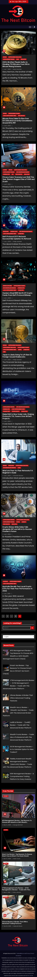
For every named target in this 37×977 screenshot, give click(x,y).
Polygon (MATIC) (15, 411)
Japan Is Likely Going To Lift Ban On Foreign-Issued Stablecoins (17, 356)
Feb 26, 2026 (7, 926)
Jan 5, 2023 (7, 184)
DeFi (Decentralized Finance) (23, 172)
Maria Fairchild (16, 69)
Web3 (4, 351)
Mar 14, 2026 (7, 825)
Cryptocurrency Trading (8, 59)
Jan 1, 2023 (7, 593)
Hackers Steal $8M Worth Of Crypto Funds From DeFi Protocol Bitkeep (17, 294)
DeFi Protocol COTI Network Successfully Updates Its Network (16, 237)
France (18, 522)
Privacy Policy (30, 953)
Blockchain (5, 231)
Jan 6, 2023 (7, 125)
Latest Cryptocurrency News (9, 115)
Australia (5, 581)
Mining (19, 349)
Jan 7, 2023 (7, 69)
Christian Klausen (17, 475)
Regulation (23, 59)
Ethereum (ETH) (6, 174)
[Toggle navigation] (30, 27)
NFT (12, 174)
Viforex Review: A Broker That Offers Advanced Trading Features (15, 922)
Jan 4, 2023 (7, 241)
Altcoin (5, 169)
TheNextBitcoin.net (21, 953)
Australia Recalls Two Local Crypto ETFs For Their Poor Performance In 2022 (17, 588)
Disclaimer (18, 955)
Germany (24, 522)
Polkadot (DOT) (6, 411)
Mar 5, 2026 (7, 892)
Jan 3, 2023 (7, 360)
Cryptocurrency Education (22, 465)
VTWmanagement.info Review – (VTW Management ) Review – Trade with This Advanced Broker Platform (16, 889)
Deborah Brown (17, 926)
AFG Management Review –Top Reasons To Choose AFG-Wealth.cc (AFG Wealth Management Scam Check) (17, 822)
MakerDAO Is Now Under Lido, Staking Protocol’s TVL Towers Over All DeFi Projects (18, 416)
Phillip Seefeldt (17, 241)
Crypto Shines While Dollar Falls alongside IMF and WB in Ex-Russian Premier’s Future (17, 529)
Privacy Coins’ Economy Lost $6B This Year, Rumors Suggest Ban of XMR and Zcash (18, 179)
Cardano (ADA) (14, 231)
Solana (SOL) (24, 411)
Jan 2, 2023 (7, 475)
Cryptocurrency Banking (8, 519)
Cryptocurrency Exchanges (15, 345)
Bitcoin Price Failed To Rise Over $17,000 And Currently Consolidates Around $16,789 (17, 120)
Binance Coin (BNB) (7, 285)
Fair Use (29, 975)
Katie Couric (16, 858)
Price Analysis (21, 115)
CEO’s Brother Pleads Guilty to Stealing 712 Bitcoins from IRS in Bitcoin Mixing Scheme (16, 64)
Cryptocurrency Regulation (15, 57)
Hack (18, 59)
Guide (19, 467)
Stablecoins (21, 233)
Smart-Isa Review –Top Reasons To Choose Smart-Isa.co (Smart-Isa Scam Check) (17, 855)
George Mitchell (17, 825)
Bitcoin (4, 57)
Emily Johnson (16, 892)
